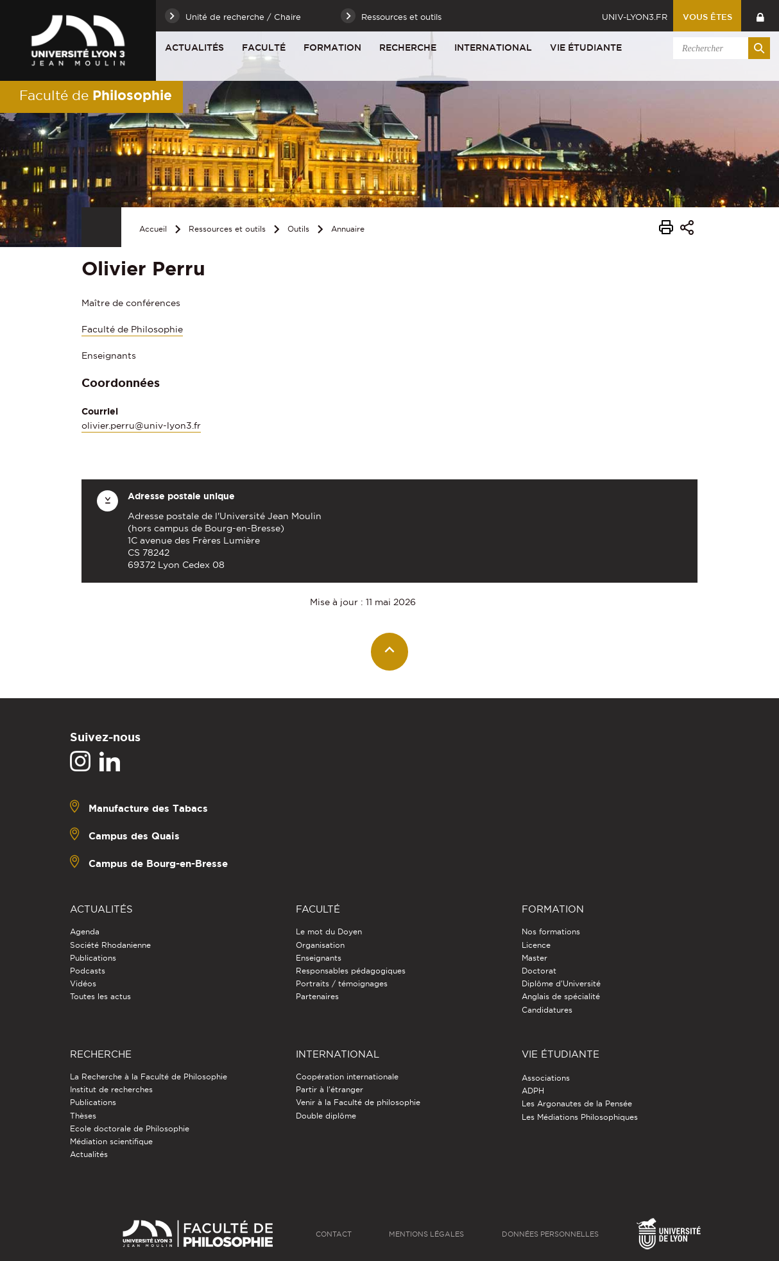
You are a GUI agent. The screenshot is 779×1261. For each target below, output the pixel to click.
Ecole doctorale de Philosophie (129, 1128)
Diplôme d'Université (561, 983)
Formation (332, 47)
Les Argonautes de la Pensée (577, 1103)
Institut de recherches (111, 1089)
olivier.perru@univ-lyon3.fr (141, 425)
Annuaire (347, 229)
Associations (546, 1078)
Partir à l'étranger (329, 1089)
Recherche (407, 47)
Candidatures (547, 1010)
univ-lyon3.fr (634, 16)
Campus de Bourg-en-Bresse (158, 863)
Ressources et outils (227, 229)
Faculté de (95, 95)
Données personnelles (550, 1234)
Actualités (194, 47)
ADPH (533, 1090)
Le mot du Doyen (329, 931)
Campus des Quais (134, 835)
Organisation (320, 945)
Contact (334, 1234)
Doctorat (539, 970)
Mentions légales (426, 1234)
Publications (93, 958)
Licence (536, 945)
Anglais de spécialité (561, 996)
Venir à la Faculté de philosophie (358, 1102)
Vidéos (83, 983)
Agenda (84, 931)
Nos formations (551, 931)
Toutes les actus (100, 996)
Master (534, 958)
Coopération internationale (347, 1076)
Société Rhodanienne (110, 945)
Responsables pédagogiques (351, 970)
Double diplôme (326, 1115)
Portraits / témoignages (342, 983)
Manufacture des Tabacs (148, 808)
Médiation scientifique (111, 1141)
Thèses (83, 1115)
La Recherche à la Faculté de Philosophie (148, 1076)
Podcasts (87, 970)
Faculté (264, 47)
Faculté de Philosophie (132, 329)
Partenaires (317, 996)
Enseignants (318, 958)
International (493, 47)
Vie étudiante (586, 47)
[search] (719, 48)
